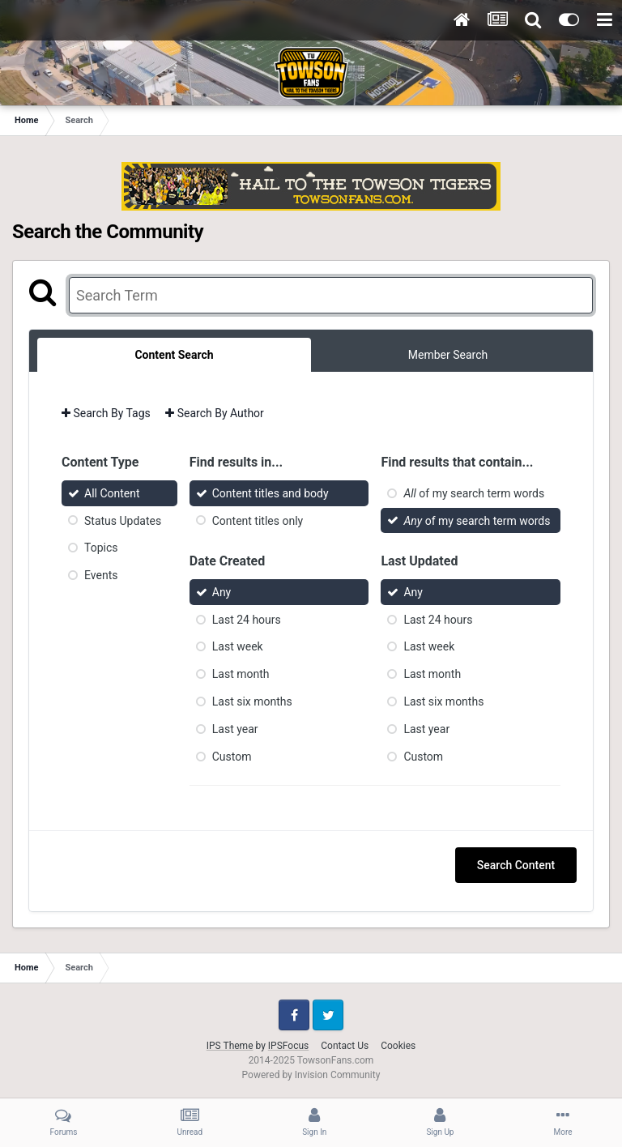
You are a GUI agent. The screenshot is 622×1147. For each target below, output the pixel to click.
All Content (112, 493)
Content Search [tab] (173, 354)
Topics (100, 547)
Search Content (516, 865)
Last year (235, 729)
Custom (232, 755)
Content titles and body (270, 493)
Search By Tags (106, 413)
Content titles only (257, 520)
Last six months (252, 701)
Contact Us (345, 1045)
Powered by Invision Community (311, 1075)
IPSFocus (288, 1045)
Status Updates (122, 520)
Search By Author (214, 413)
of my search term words (473, 493)
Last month (241, 673)
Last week (237, 646)
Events (100, 575)
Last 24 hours (246, 618)
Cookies (398, 1045)
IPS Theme (230, 1045)
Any (222, 592)
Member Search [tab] (448, 354)
